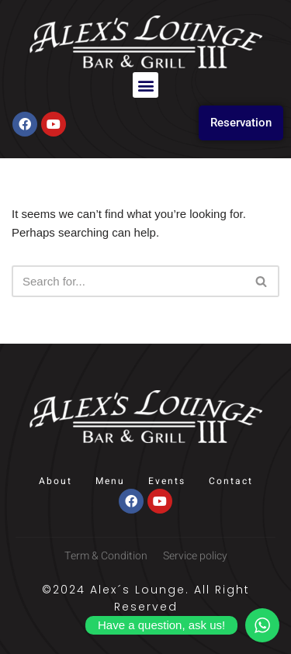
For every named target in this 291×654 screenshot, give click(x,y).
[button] (145, 85)
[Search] (128, 281)
